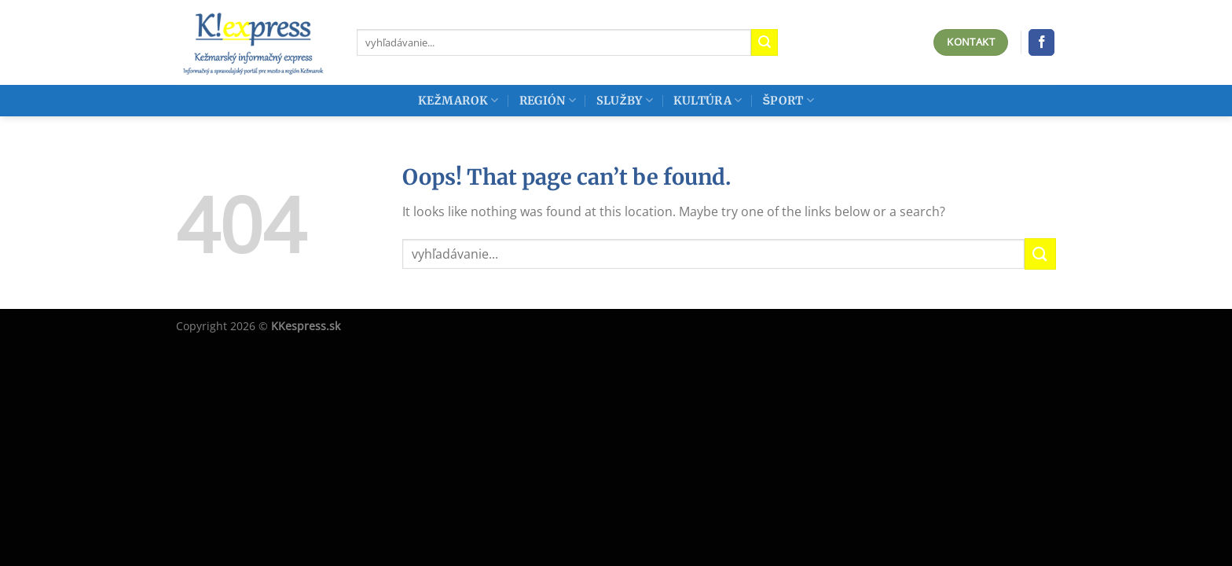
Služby (624, 100)
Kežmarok (458, 100)
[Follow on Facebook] (1041, 42)
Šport (788, 100)
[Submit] (764, 42)
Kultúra (707, 100)
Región (547, 100)
